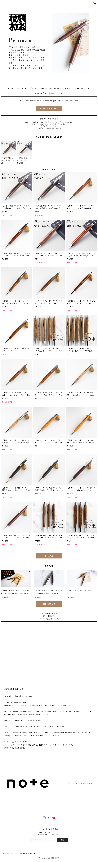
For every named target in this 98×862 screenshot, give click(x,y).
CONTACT (78, 88)
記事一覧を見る (49, 604)
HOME (10, 88)
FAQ (88, 88)
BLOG (67, 88)
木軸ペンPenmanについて (51, 88)
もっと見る (49, 556)
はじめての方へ (40, 93)
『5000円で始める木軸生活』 (49, 108)
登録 (62, 840)
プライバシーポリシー (9, 854)
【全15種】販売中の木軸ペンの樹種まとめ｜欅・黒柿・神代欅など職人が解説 (49, 101)
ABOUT (34, 88)
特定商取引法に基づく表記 (28, 854)
